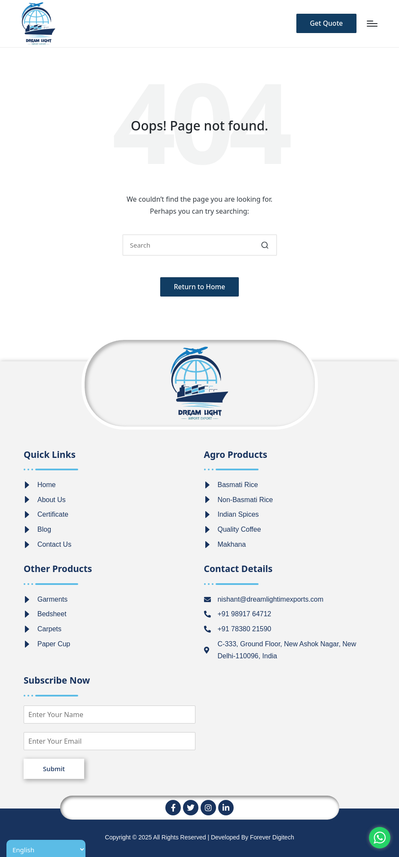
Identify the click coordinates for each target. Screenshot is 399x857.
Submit (54, 768)
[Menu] (372, 24)
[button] (324, 23)
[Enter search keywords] (199, 245)
